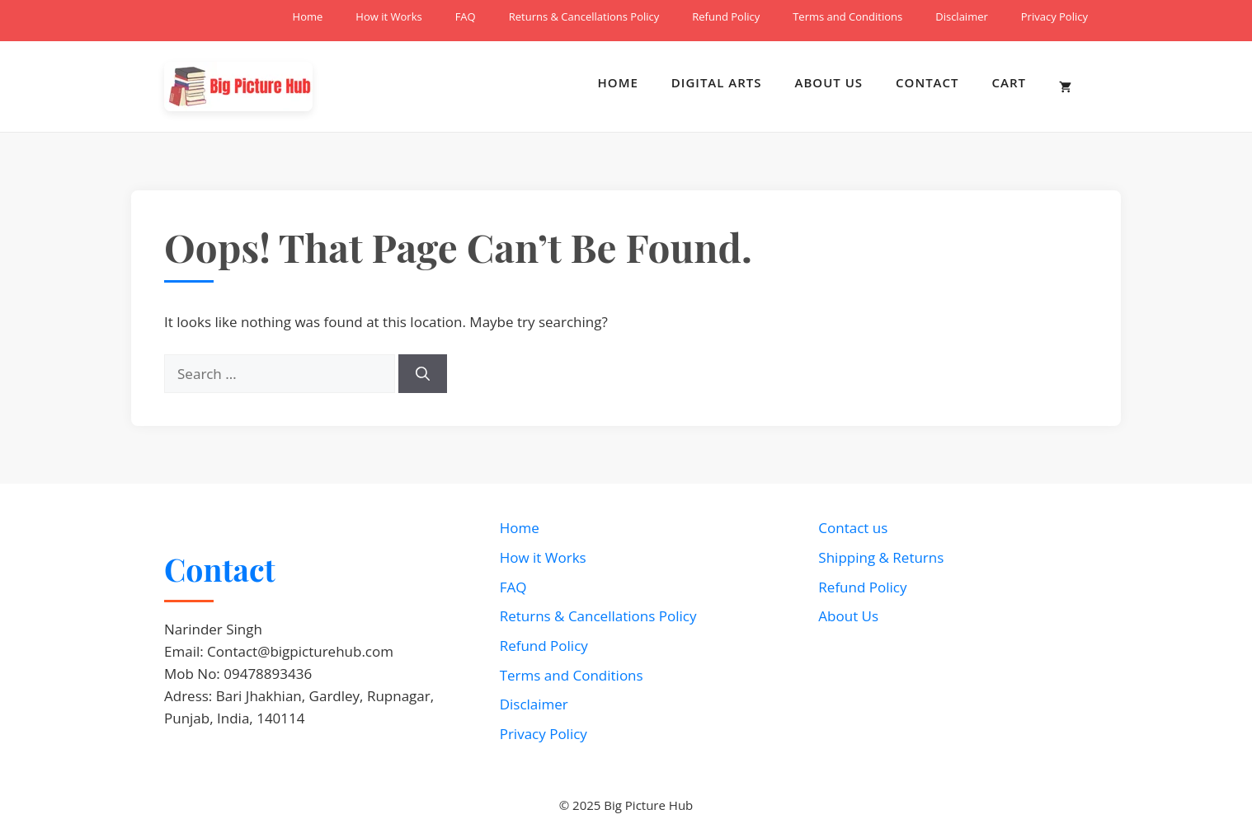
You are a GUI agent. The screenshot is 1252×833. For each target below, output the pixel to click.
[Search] (422, 374)
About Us (829, 82)
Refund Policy (726, 16)
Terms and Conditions (847, 16)
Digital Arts (716, 82)
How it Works (388, 16)
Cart (1009, 82)
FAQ (465, 16)
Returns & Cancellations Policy (584, 16)
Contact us (852, 527)
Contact (927, 82)
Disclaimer (961, 16)
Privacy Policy (1054, 16)
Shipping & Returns (881, 557)
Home (308, 16)
